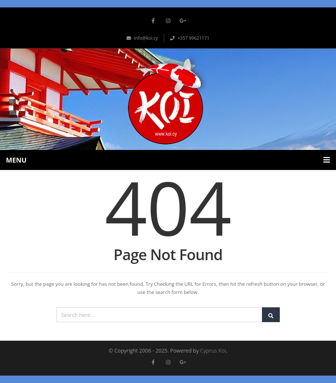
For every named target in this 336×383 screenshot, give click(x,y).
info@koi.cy (142, 38)
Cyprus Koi (213, 350)
